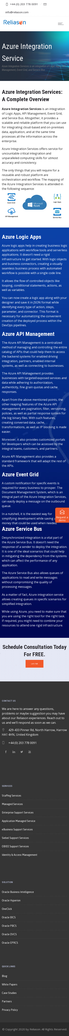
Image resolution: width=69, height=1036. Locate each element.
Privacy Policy (10, 1009)
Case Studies (9, 992)
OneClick (7, 908)
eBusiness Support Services (17, 829)
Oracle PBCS (9, 925)
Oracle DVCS (9, 934)
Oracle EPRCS (10, 942)
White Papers (9, 984)
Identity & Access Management (19, 854)
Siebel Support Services (15, 837)
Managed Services (12, 804)
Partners (7, 1001)
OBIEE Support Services (15, 846)
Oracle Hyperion (11, 900)
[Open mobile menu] (61, 23)
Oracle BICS (9, 917)
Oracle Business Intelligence (18, 892)
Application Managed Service (18, 821)
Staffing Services (11, 795)
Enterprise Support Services (17, 812)
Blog (4, 976)
